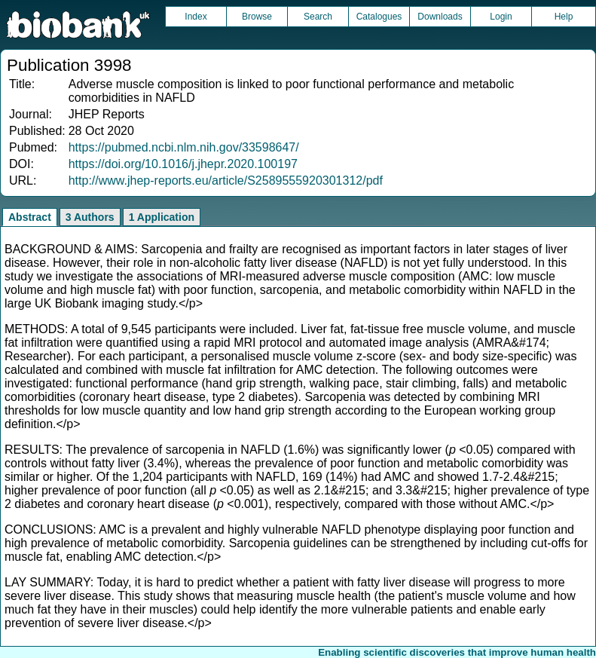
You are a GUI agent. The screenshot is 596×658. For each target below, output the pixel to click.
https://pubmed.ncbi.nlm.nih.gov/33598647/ (184, 147)
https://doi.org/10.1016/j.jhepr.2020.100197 (183, 164)
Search (318, 16)
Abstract (29, 217)
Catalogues (379, 16)
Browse (257, 16)
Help (564, 16)
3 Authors (90, 217)
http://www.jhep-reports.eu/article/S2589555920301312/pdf (226, 180)
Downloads (439, 16)
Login (501, 16)
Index (195, 16)
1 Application (161, 217)
